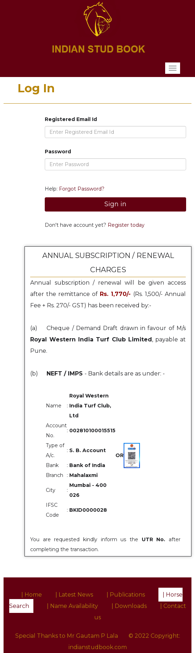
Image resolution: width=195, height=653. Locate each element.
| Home (31, 594)
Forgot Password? (81, 189)
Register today (125, 225)
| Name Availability (72, 606)
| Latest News (74, 594)
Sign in (115, 204)
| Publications (126, 594)
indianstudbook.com (98, 647)
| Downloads (129, 606)
